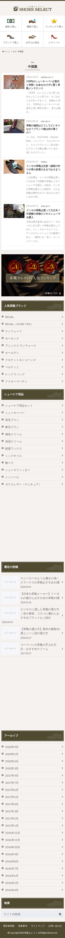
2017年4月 (12, 804)
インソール (12, 477)
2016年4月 (12, 890)
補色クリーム (13, 434)
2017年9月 (12, 775)
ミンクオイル (13, 455)
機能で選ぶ (32, 26)
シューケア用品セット (19, 405)
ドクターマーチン (16, 381)
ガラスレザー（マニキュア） (23, 484)
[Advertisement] (32, 525)
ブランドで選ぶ (11, 42)
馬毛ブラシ (12, 419)
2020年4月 (12, 761)
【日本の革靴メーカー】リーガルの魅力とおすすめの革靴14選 (30, 598)
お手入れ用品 (32, 42)
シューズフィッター (17, 470)
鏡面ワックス (13, 448)
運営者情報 (8, 925)
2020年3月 (12, 768)
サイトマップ (38, 925)
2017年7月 (12, 782)
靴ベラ (9, 462)
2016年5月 (12, 882)
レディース (54, 42)
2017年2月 (12, 818)
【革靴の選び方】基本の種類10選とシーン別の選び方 (30, 633)
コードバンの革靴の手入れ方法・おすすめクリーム (30, 649)
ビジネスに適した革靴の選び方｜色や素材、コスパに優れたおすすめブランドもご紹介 (30, 615)
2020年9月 (12, 746)
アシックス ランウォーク (20, 345)
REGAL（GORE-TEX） (19, 324)
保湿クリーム (13, 441)
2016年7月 (12, 868)
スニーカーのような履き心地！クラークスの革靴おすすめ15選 (30, 582)
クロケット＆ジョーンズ (20, 359)
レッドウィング (15, 374)
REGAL (9, 316)
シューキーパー (15, 412)
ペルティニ (12, 367)
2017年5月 (12, 797)
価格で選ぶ (10, 26)
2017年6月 (12, 789)
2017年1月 (12, 825)
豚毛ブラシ (12, 427)
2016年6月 (12, 875)
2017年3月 (12, 811)
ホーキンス (12, 338)
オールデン (12, 352)
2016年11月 (12, 839)
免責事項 (22, 925)
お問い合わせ (55, 925)
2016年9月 (12, 854)
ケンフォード (13, 331)
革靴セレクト (31, 932)
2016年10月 (12, 847)
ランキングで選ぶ (54, 26)
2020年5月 (12, 754)
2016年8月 (12, 861)
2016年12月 (12, 832)
